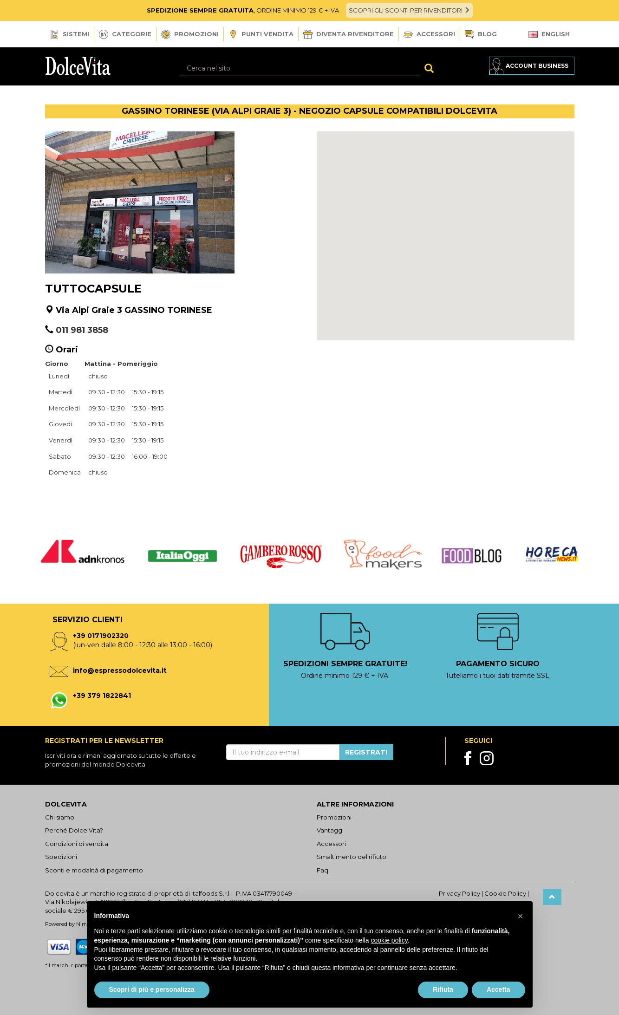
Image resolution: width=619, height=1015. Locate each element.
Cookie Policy (505, 893)
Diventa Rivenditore (348, 34)
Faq (322, 870)
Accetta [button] (498, 989)
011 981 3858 (82, 330)
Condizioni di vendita (76, 843)
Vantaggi (330, 830)
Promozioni (190, 34)
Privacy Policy (459, 893)
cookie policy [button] (389, 940)
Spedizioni (61, 856)
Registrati (366, 752)
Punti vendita (260, 34)
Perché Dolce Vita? (74, 830)
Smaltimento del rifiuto (351, 856)
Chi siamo (59, 817)
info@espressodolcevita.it (120, 670)
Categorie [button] (125, 34)
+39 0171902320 (101, 635)
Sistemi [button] (69, 34)
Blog (481, 34)
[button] (445, 227)
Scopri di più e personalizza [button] (152, 989)
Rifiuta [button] (443, 989)
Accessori (429, 34)
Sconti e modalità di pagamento (94, 870)
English (549, 34)
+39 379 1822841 (102, 695)
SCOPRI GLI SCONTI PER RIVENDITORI (409, 10)
